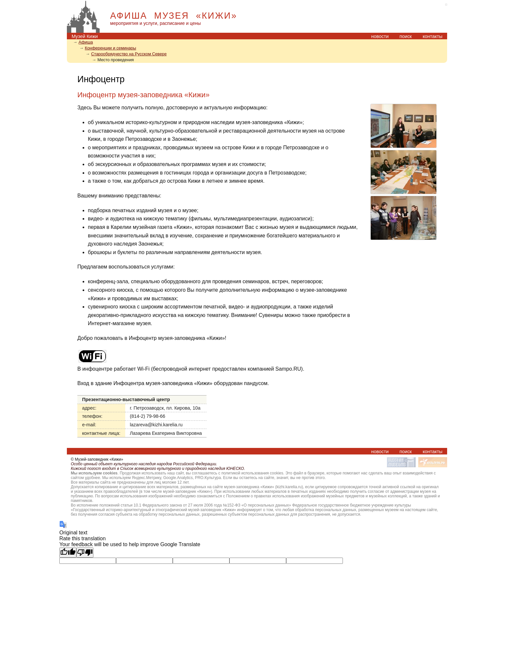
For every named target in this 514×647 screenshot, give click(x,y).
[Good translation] (67, 552)
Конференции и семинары (110, 48)
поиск (406, 36)
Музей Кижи (84, 36)
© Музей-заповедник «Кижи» (97, 459)
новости (379, 36)
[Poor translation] (84, 552)
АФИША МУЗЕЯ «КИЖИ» (173, 16)
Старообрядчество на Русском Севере (129, 53)
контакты (432, 36)
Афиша (86, 42)
